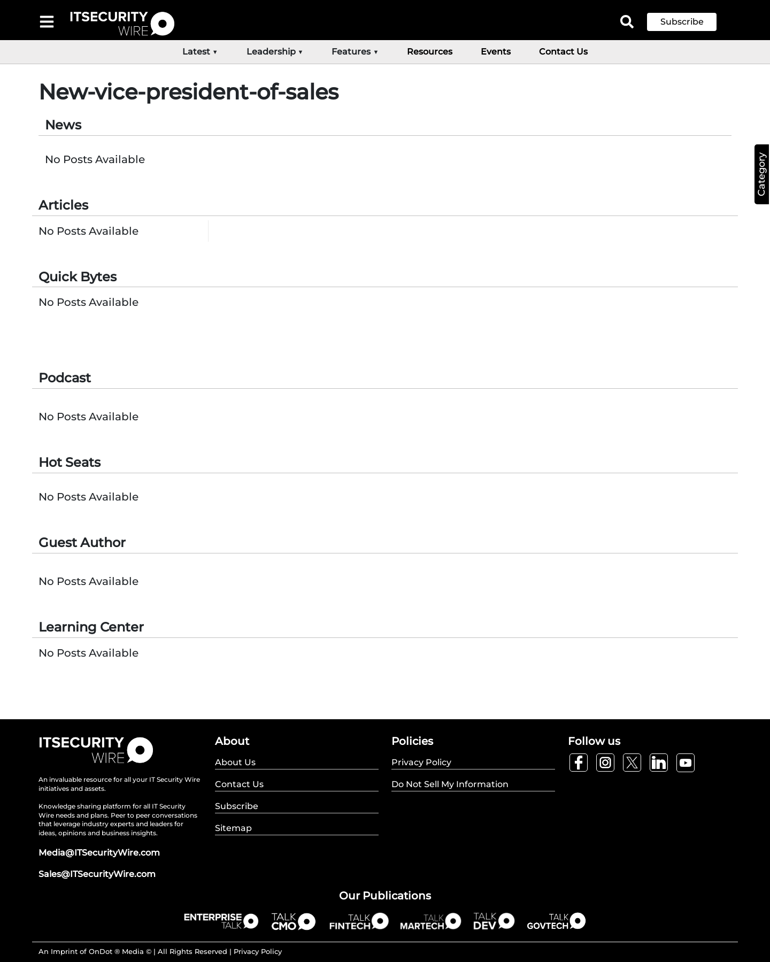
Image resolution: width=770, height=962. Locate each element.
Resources (429, 52)
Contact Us (563, 52)
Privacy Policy (258, 951)
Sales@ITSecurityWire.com (97, 874)
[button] (690, 22)
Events (496, 52)
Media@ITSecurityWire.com (99, 853)
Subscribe (682, 22)
